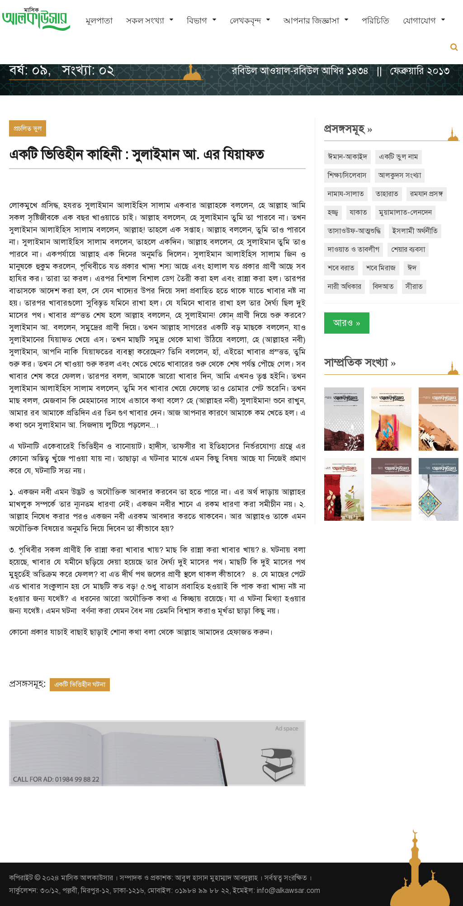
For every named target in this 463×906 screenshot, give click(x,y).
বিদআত (383, 286)
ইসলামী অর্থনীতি (415, 231)
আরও (346, 323)
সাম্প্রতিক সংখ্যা (360, 362)
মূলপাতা (99, 20)
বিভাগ (197, 20)
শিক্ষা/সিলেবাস (347, 175)
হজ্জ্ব (333, 212)
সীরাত (414, 286)
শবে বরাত (341, 268)
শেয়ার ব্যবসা (408, 249)
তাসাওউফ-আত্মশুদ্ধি (354, 231)
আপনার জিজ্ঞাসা (311, 20)
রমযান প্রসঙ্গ (426, 193)
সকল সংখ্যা (145, 20)
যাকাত (358, 212)
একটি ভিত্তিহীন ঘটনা (79, 684)
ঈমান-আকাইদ (347, 156)
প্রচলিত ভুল (28, 128)
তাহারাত (387, 193)
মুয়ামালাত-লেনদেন (405, 212)
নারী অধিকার (344, 286)
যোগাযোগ (419, 20)
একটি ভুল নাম (398, 156)
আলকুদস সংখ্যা (399, 175)
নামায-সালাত (346, 193)
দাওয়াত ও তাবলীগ (353, 249)
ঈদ (411, 268)
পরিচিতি (375, 20)
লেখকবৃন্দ (245, 20)
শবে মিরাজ (381, 268)
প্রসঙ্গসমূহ (348, 129)
